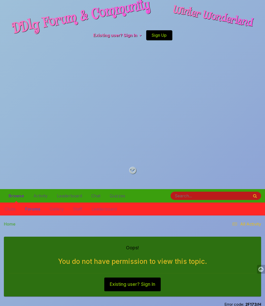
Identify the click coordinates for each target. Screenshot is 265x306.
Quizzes (117, 195)
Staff (77, 209)
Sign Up (159, 35)
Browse (16, 198)
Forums (32, 209)
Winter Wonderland (213, 17)
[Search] (196, 196)
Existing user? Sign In (117, 35)
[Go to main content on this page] (132, 170)
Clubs (10, 209)
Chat (95, 195)
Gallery (57, 209)
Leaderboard (104, 209)
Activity (40, 195)
